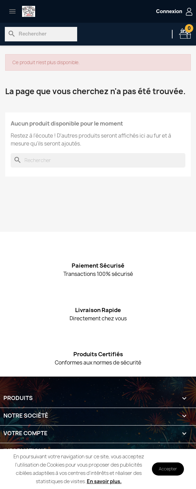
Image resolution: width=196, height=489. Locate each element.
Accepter (168, 469)
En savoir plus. (104, 481)
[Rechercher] (41, 34)
